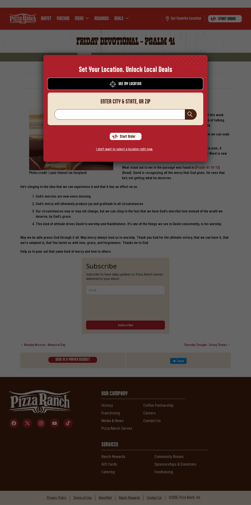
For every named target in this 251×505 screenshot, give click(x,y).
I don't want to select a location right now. (124, 149)
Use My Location (125, 84)
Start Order (123, 137)
